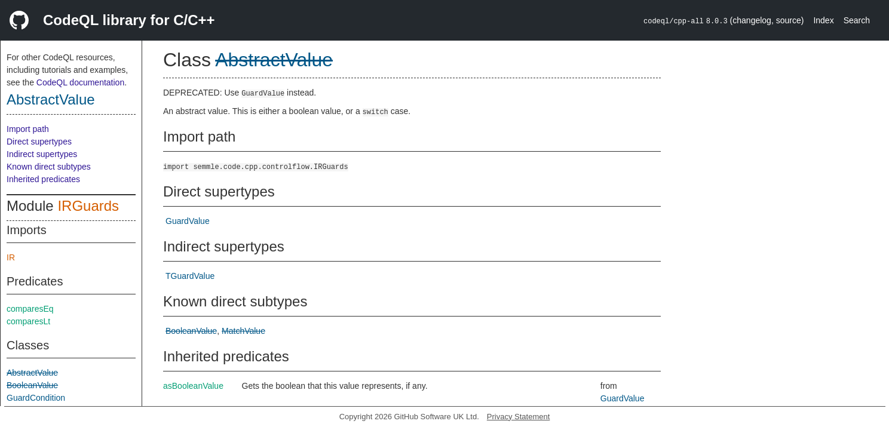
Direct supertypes (39, 141)
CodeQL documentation (80, 82)
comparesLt (28, 321)
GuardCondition (36, 398)
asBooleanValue (193, 386)
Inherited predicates (43, 179)
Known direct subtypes (49, 166)
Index (823, 20)
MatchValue (243, 331)
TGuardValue (189, 276)
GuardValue (187, 221)
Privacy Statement (518, 416)
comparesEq (30, 309)
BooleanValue (32, 385)
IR (11, 257)
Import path (28, 129)
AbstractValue (51, 99)
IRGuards (88, 206)
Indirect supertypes (42, 154)
